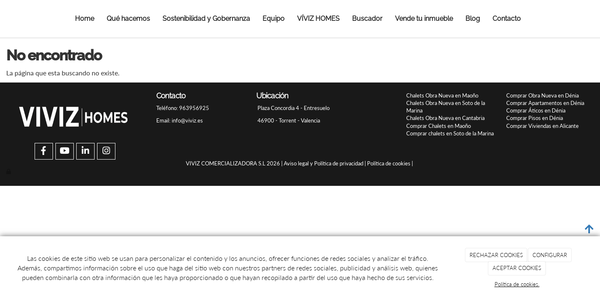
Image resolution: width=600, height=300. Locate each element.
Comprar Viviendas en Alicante (542, 125)
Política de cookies (388, 163)
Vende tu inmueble (424, 18)
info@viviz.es (187, 120)
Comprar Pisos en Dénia (534, 118)
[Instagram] (106, 151)
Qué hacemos (128, 18)
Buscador (367, 18)
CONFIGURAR (549, 255)
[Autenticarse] (9, 171)
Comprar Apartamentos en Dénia (545, 103)
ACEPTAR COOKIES (516, 268)
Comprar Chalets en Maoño (438, 125)
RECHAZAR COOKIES (496, 255)
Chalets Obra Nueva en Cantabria (445, 118)
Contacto (506, 18)
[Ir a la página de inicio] (17, 19)
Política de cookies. (517, 284)
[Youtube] (64, 151)
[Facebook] (44, 151)
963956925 (193, 108)
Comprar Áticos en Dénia (535, 110)
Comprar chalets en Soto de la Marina (450, 133)
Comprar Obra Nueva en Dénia (542, 95)
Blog (472, 18)
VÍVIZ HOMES (318, 18)
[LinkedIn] (85, 151)
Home (84, 18)
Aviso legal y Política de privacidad (323, 163)
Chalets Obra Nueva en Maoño (442, 95)
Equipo (273, 18)
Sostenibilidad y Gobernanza (206, 18)
